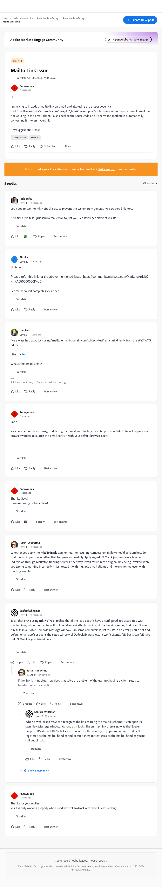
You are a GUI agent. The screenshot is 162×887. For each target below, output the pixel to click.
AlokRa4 (24, 257)
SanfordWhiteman (30, 610)
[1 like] (26, 236)
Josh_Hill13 (26, 198)
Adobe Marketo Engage (48, 18)
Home (6, 18)
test (24, 354)
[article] (80, 218)
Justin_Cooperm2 (30, 542)
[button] (140, 20)
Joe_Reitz (25, 330)
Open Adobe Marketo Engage (131, 39)
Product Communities (22, 18)
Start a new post (106, 169)
